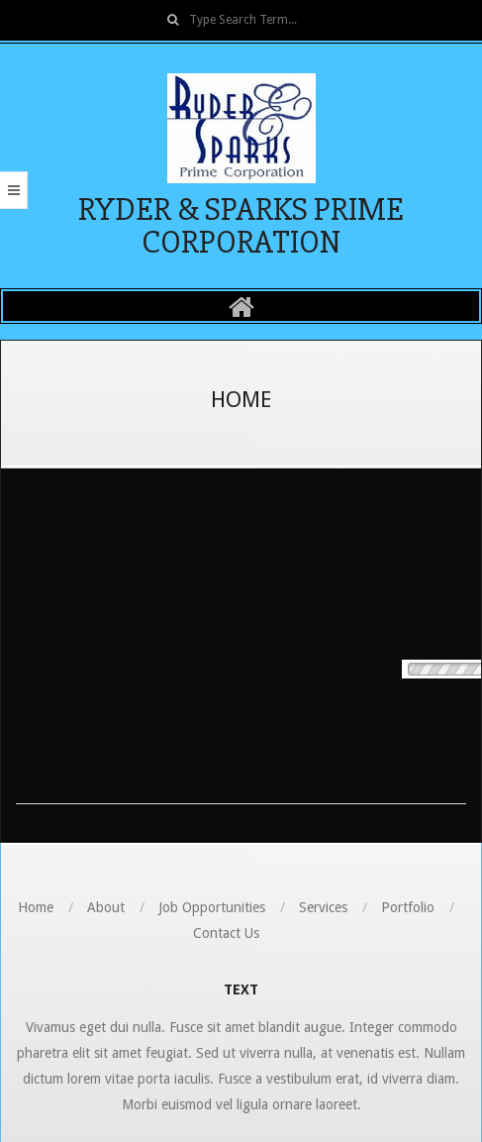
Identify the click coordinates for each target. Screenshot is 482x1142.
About (106, 907)
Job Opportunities (211, 907)
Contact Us (226, 933)
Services (323, 907)
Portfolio (407, 907)
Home (35, 907)
